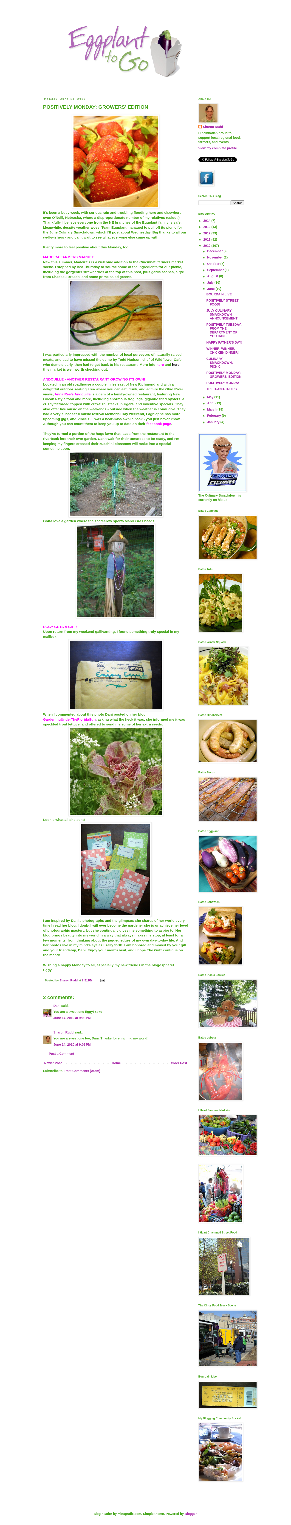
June (211, 289)
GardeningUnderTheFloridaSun (69, 719)
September (216, 270)
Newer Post (53, 1063)
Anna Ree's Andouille (72, 394)
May (210, 397)
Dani (57, 1006)
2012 (207, 233)
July (211, 282)
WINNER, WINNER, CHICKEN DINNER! (222, 350)
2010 (207, 245)
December (215, 251)
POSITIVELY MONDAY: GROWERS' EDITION (223, 374)
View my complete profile (217, 148)
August (213, 276)
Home (116, 1063)
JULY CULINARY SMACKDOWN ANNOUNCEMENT (221, 314)
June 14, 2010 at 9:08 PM (72, 1044)
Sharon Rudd (64, 1032)
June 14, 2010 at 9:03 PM (72, 1018)
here (160, 365)
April (211, 403)
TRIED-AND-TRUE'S (221, 389)
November (215, 257)
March (212, 409)
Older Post (179, 1063)
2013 (207, 227)
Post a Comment (61, 1054)
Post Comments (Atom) (82, 1071)
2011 (207, 239)
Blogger (191, 1514)
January (213, 422)
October (213, 264)
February (214, 415)
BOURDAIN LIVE (219, 294)
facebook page (158, 424)
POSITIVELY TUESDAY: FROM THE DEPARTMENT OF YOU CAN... (224, 330)
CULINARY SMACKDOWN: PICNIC (219, 362)
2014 (207, 220)
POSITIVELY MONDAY (223, 383)
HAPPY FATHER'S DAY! (224, 342)
